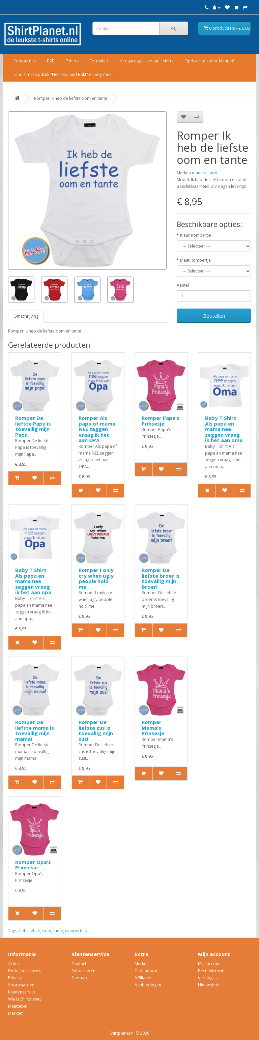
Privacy (15, 978)
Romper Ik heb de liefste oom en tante (70, 98)
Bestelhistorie (211, 971)
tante (58, 930)
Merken (142, 963)
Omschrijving (25, 316)
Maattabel (17, 1006)
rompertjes (76, 930)
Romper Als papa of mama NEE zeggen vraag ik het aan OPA (97, 428)
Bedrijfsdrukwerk (24, 971)
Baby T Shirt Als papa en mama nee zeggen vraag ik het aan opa (33, 581)
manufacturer (205, 173)
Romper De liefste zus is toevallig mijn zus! (96, 730)
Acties (14, 963)
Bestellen (214, 315)
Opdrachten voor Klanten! (209, 61)
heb (23, 930)
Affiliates (143, 978)
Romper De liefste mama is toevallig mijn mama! (34, 730)
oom (46, 930)
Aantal (183, 285)
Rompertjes (24, 61)
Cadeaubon (146, 971)
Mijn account (210, 963)
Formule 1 (99, 61)
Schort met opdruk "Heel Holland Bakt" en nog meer (63, 74)
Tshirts (72, 61)
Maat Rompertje (195, 260)
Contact (78, 963)
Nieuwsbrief (209, 985)
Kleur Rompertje (195, 235)
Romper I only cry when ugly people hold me (96, 578)
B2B (51, 61)
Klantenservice (22, 992)
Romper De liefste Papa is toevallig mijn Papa (33, 426)
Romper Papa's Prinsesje (160, 420)
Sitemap (79, 978)
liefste (34, 930)
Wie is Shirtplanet (24, 999)
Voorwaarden (21, 985)
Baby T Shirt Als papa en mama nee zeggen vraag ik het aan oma (223, 428)
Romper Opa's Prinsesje (33, 865)
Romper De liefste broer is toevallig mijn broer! (160, 578)
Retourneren (83, 971)
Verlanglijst (208, 978)
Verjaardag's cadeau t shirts (146, 61)
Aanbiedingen (148, 985)
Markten (16, 1013)
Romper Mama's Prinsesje (153, 727)
